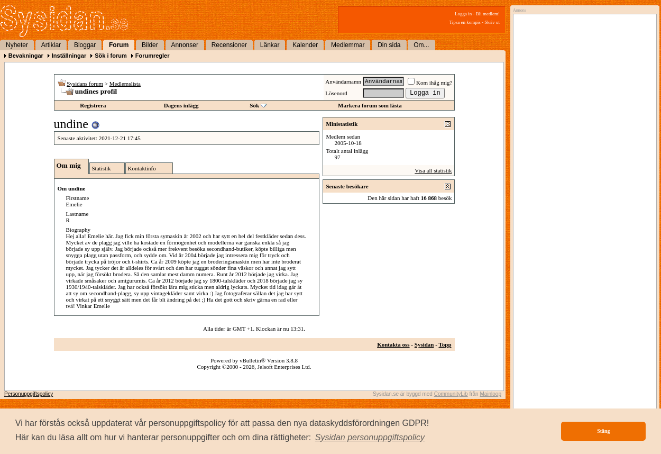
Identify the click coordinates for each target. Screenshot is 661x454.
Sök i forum (111, 55)
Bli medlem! (488, 13)
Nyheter (17, 45)
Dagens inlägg (181, 105)
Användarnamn (343, 81)
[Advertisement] (582, 125)
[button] (370, 438)
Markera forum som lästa (370, 105)
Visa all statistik (433, 170)
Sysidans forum (85, 83)
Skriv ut (492, 22)
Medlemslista (125, 83)
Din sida (389, 45)
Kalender (305, 45)
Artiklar (51, 45)
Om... (421, 45)
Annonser (184, 45)
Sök (254, 105)
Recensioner (229, 45)
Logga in (463, 13)
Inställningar (69, 55)
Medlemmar (347, 45)
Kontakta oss (393, 344)
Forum (118, 45)
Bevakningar (25, 55)
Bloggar (85, 45)
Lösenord (336, 93)
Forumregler (152, 55)
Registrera (93, 105)
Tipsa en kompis (465, 22)
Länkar (270, 45)
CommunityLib (451, 394)
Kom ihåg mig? (430, 82)
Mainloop (490, 394)
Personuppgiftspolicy (28, 394)
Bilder (150, 45)
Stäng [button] (603, 431)
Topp (444, 344)
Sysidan (424, 344)
